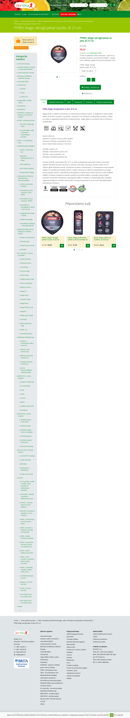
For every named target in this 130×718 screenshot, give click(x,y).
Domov (17, 14)
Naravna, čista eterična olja (25, 351)
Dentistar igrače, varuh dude (26, 421)
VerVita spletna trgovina (28, 21)
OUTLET (20, 478)
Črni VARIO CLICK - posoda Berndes (26, 595)
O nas (24, 14)
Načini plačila (71, 644)
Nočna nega (24, 275)
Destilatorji (21, 109)
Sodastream (22, 85)
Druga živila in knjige (27, 172)
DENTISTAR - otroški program (24, 415)
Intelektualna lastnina (73, 673)
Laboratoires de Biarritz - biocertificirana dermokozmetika (26, 178)
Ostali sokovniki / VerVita (26, 73)
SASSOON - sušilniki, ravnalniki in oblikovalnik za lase (27, 496)
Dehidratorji (22, 106)
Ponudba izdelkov (72, 639)
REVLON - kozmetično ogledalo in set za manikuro (28, 513)
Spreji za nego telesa (27, 237)
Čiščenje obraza (26, 263)
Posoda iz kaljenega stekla (27, 125)
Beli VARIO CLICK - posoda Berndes (26, 602)
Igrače (23, 402)
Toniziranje (24, 267)
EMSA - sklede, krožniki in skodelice (27, 537)
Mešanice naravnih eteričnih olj (27, 357)
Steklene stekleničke (27, 382)
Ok (111, 715)
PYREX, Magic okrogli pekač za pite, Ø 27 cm (88, 66)
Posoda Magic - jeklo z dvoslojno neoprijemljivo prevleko (71, 21)
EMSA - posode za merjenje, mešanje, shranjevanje (27, 530)
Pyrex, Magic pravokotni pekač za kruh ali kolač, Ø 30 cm (78, 239)
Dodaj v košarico (90, 87)
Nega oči (23, 291)
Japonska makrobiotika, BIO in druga (27, 158)
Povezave (89, 102)
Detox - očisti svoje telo (27, 151)
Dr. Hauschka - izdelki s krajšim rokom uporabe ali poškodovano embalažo (27, 486)
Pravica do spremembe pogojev (77, 668)
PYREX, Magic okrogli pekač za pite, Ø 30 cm (50, 239)
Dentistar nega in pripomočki (26, 441)
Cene (68, 663)
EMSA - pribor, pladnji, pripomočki (27, 552)
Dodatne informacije (56, 102)
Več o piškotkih (118, 715)
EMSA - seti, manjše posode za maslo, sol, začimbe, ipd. (27, 544)
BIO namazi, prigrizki (27, 168)
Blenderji (24, 464)
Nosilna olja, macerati (27, 245)
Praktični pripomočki (27, 406)
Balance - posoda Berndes (26, 583)
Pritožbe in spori (72, 670)
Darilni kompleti (26, 259)
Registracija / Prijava (59, 5)
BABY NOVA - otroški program (24, 377)
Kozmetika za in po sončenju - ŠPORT (27, 200)
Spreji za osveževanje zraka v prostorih (27, 343)
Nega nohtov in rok (27, 307)
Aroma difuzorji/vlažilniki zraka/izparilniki (26, 370)
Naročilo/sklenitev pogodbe (76, 642)
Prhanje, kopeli (25, 299)
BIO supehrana (26, 164)
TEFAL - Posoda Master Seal (25, 142)
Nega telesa (24, 303)
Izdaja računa (71, 647)
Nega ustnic (24, 295)
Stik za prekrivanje (26, 283)
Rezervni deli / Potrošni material (25, 451)
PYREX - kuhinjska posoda (45, 21)
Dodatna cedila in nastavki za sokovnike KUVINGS (26, 68)
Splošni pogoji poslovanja (75, 634)
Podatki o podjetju (72, 665)
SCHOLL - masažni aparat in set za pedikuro (26, 505)
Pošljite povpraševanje (104, 102)
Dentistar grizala (26, 436)
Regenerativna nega (27, 279)
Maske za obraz (26, 287)
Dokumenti (78, 102)
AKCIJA (91, 21)
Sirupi (23, 93)
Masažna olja (25, 241)
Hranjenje (24, 410)
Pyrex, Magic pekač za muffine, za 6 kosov (102, 239)
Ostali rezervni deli (27, 474)
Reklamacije (70, 660)
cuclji (22, 390)
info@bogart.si (20, 655)
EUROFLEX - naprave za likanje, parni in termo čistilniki (25, 115)
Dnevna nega (25, 271)
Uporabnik (70, 637)
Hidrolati (23, 249)
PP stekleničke (25, 386)
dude (22, 394)
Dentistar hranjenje (27, 446)
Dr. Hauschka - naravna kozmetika (25, 254)
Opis (43, 102)
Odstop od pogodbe (73, 676)
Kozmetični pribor (26, 334)
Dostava (69, 657)
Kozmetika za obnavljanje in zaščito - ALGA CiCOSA (28, 207)
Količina (82, 76)
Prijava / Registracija (21, 48)
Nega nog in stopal (27, 315)
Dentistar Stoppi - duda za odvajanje (27, 431)
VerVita (16, 21)
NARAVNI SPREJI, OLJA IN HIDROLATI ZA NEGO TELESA (25, 231)
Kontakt (55, 14)
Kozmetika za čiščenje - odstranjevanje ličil (28, 225)
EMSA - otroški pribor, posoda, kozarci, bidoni (28, 521)
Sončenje (24, 319)
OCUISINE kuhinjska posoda (27, 577)
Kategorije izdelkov (21, 58)
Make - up (24, 330)
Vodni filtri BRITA (23, 82)
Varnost (69, 655)
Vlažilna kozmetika (26, 219)
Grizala (23, 398)
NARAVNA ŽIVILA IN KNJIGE (26, 146)
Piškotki (69, 678)
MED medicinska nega (26, 325)
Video (69, 102)
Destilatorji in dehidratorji (25, 469)
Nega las (23, 311)
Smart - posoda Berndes (26, 589)
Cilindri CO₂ (24, 97)
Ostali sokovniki (26, 460)
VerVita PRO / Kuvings (28, 456)
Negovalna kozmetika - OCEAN (27, 214)
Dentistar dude (26, 426)
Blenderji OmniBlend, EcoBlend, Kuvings (25, 77)
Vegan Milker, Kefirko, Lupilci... (25, 101)
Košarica (87, 93)
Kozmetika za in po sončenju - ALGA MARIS (27, 192)
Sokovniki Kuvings (23, 64)
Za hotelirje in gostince (38, 14)
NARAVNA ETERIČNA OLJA (26, 337)
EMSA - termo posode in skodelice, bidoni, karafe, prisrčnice (27, 560)
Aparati (23, 89)
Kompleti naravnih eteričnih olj (26, 363)
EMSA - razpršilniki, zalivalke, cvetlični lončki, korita (27, 570)
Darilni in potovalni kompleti (27, 185)
